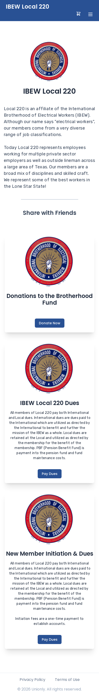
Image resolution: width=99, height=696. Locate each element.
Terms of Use (67, 679)
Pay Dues (49, 473)
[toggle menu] (90, 14)
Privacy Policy (32, 679)
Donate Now (49, 323)
